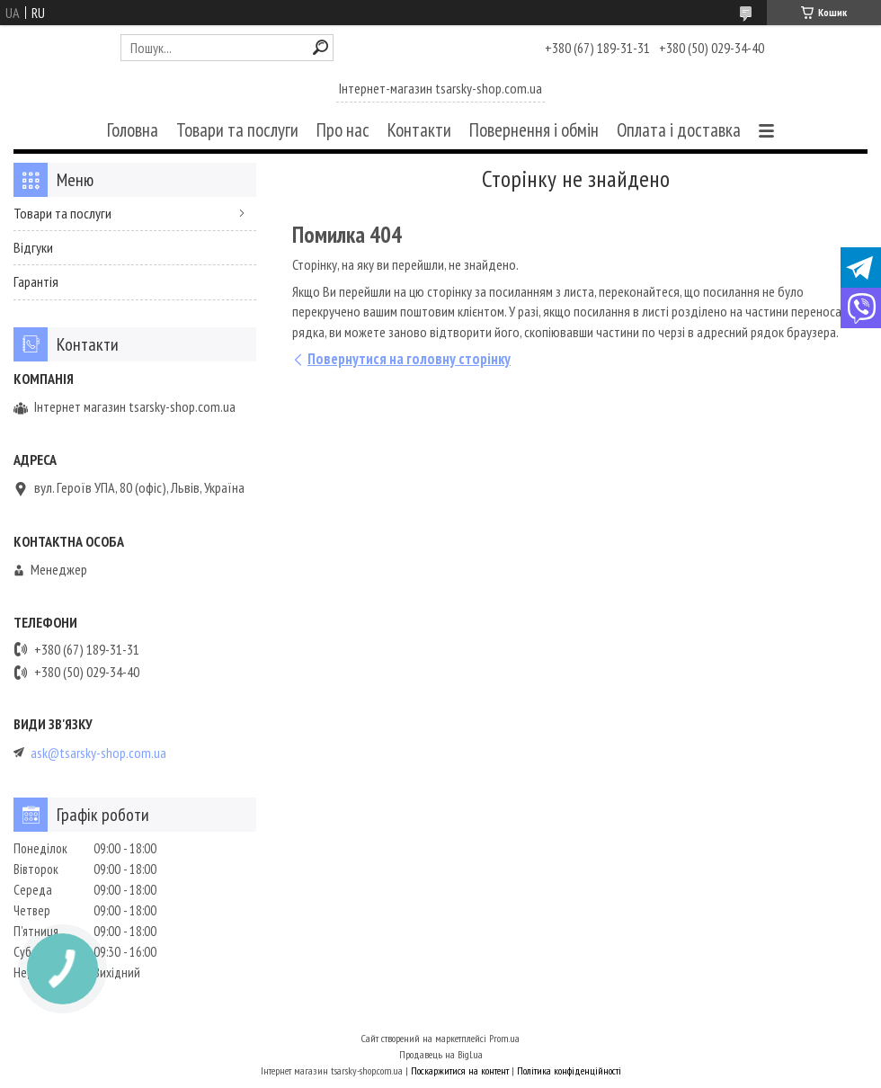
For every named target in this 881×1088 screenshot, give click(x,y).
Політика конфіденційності (569, 1070)
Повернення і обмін (534, 130)
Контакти (419, 130)
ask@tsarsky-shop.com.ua (98, 753)
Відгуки (33, 247)
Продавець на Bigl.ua (441, 1054)
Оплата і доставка (679, 130)
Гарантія (35, 281)
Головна (132, 130)
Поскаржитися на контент (460, 1070)
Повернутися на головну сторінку (409, 359)
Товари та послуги (237, 130)
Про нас (342, 130)
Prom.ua (504, 1038)
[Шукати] (320, 47)
